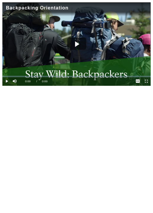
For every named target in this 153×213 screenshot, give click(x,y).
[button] (15, 81)
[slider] (76, 76)
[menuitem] (137, 81)
